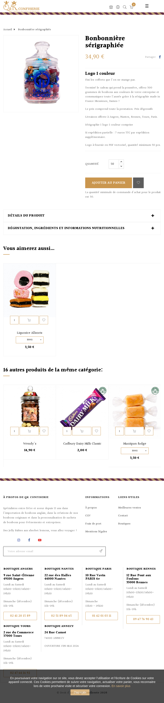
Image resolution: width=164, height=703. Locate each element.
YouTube (40, 540)
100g (29, 340)
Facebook (29, 540)
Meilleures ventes (129, 507)
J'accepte (80, 692)
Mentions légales (96, 531)
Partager (160, 57)
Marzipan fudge (134, 444)
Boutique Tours (17, 626)
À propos (91, 507)
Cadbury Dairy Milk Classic (82, 444)
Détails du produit (26, 216)
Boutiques (124, 523)
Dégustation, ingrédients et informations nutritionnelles (66, 228)
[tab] (82, 216)
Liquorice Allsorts (29, 333)
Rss (8, 540)
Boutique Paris (98, 569)
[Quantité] (114, 164)
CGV (88, 515)
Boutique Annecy (59, 626)
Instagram (19, 540)
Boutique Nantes (59, 569)
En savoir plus (121, 686)
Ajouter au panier (108, 183)
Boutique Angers (18, 569)
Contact (123, 515)
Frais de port (93, 523)
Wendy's (29, 444)
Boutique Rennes (141, 569)
